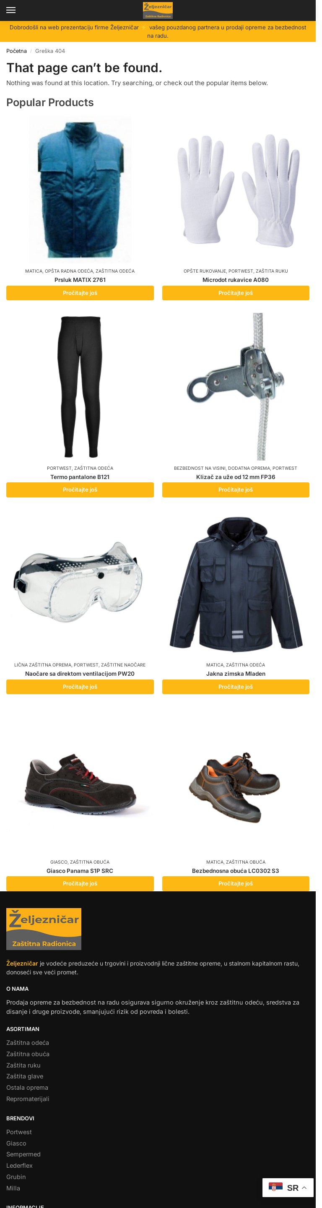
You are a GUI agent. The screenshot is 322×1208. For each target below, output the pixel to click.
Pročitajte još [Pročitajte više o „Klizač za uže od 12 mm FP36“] (235, 489)
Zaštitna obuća (89, 862)
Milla (13, 1188)
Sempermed (23, 1154)
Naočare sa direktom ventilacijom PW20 (80, 673)
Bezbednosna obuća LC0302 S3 (235, 870)
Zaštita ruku (272, 271)
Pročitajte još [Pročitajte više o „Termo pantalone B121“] (80, 489)
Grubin (16, 1177)
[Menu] (18, 10)
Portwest (241, 271)
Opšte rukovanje (205, 271)
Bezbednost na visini (200, 468)
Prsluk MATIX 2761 (80, 279)
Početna (16, 51)
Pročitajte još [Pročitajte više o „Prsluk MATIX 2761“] (80, 292)
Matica (33, 271)
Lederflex (19, 1165)
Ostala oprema (27, 1087)
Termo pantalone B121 (79, 477)
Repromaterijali (27, 1099)
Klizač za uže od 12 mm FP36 (235, 477)
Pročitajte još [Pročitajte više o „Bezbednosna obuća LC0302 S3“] (235, 883)
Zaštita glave (24, 1076)
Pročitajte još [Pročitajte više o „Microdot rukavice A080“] (235, 292)
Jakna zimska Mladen (235, 673)
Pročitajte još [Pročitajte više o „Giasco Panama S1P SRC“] (80, 883)
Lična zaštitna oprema (42, 665)
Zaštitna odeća (115, 271)
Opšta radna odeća (69, 271)
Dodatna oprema (249, 468)
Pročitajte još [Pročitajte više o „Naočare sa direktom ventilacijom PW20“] (80, 686)
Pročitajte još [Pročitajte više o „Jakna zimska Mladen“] (235, 686)
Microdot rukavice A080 (236, 279)
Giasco (59, 862)
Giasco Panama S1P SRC (80, 870)
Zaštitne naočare (123, 665)
